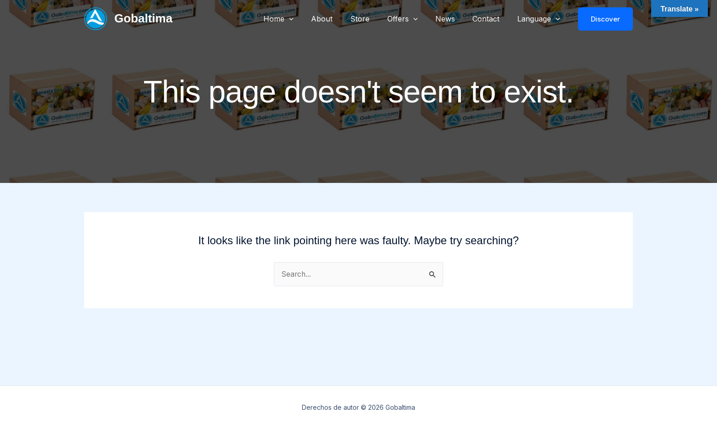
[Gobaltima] (95, 17)
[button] (308, 18)
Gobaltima (143, 18)
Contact (490, 18)
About (338, 18)
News (452, 18)
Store (373, 18)
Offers (413, 18)
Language (540, 18)
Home (298, 18)
